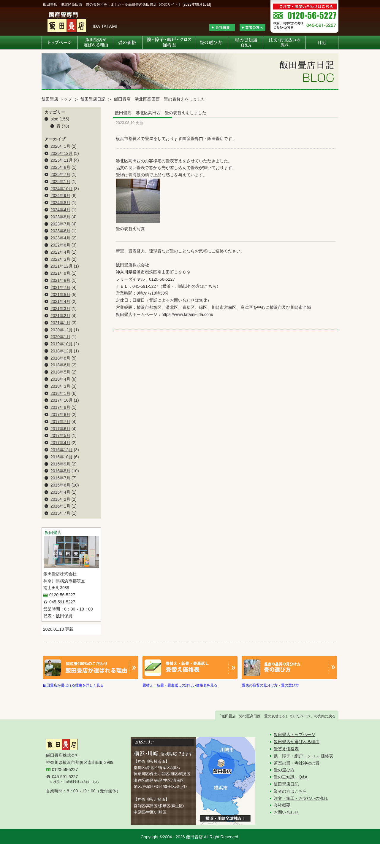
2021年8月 (60, 280)
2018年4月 (60, 379)
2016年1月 (60, 506)
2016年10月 (61, 456)
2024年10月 (61, 188)
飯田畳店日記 (92, 99)
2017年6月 (60, 428)
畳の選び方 (284, 769)
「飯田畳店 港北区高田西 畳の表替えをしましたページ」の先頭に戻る (276, 716)
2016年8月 (60, 470)
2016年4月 (60, 492)
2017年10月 (61, 400)
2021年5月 (60, 294)
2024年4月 (60, 209)
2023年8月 (60, 216)
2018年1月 (60, 393)
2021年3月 (60, 308)
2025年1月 (60, 181)
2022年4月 (60, 252)
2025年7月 (60, 174)
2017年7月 (60, 421)
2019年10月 (61, 343)
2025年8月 (60, 167)
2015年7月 (60, 513)
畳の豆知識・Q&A (291, 777)
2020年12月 (61, 330)
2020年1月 (60, 336)
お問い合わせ (286, 812)
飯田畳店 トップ (57, 99)
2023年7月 (60, 224)
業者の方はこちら (290, 791)
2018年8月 (60, 358)
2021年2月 (60, 315)
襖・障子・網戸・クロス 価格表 (303, 756)
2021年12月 (61, 266)
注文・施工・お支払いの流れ (301, 798)
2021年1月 (60, 322)
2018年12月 (61, 351)
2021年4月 (60, 301)
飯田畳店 (194, 837)
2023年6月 (60, 230)
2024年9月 (60, 195)
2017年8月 (60, 414)
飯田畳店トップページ (294, 734)
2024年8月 (60, 202)
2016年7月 (60, 478)
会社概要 (282, 805)
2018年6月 (60, 365)
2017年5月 (60, 435)
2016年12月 (61, 449)
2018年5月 (60, 372)
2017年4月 (60, 442)
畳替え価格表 (286, 748)
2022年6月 (60, 245)
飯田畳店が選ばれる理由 (296, 741)
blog (54, 119)
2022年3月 (60, 259)
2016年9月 (60, 464)
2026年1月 (60, 146)
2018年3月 (60, 386)
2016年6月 (60, 485)
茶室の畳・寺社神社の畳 (296, 763)
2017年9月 (60, 407)
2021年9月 (60, 273)
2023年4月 (60, 238)
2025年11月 (61, 160)
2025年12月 (61, 153)
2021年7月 (60, 287)
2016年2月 (60, 499)
